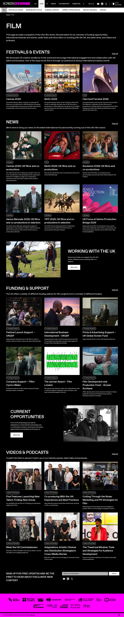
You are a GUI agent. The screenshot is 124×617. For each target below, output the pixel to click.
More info (74, 267)
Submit (114, 574)
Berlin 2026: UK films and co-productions (60, 167)
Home (8, 15)
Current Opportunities (71, 10)
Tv (47, 4)
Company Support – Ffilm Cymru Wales (20, 383)
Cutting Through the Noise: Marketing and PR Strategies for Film (100, 500)
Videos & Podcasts (90, 10)
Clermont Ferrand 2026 (95, 99)
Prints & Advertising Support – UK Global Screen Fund (99, 334)
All (35, 4)
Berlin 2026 (50, 99)
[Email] (85, 573)
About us (91, 4)
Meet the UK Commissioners (21, 547)
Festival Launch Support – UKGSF (20, 334)
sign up (32, 615)
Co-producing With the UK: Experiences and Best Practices (61, 498)
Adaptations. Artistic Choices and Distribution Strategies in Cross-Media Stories (60, 551)
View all (115, 54)
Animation (76, 4)
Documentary (64, 4)
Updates (103, 10)
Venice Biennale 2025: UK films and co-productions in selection (23, 221)
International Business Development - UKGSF (56, 334)
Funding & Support (52, 10)
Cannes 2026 (13, 99)
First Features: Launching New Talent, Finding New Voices (23, 498)
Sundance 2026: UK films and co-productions (99, 167)
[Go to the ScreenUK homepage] (16, 3)
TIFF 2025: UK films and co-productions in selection (59, 221)
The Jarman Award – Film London (58, 383)
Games (53, 4)
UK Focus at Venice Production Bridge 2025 (99, 221)
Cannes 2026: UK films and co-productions (23, 167)
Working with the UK (34, 10)
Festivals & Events (15, 10)
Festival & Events (12, 95)
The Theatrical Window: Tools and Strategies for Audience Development (98, 551)
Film (41, 4)
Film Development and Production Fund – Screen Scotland (97, 385)
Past (84, 95)
